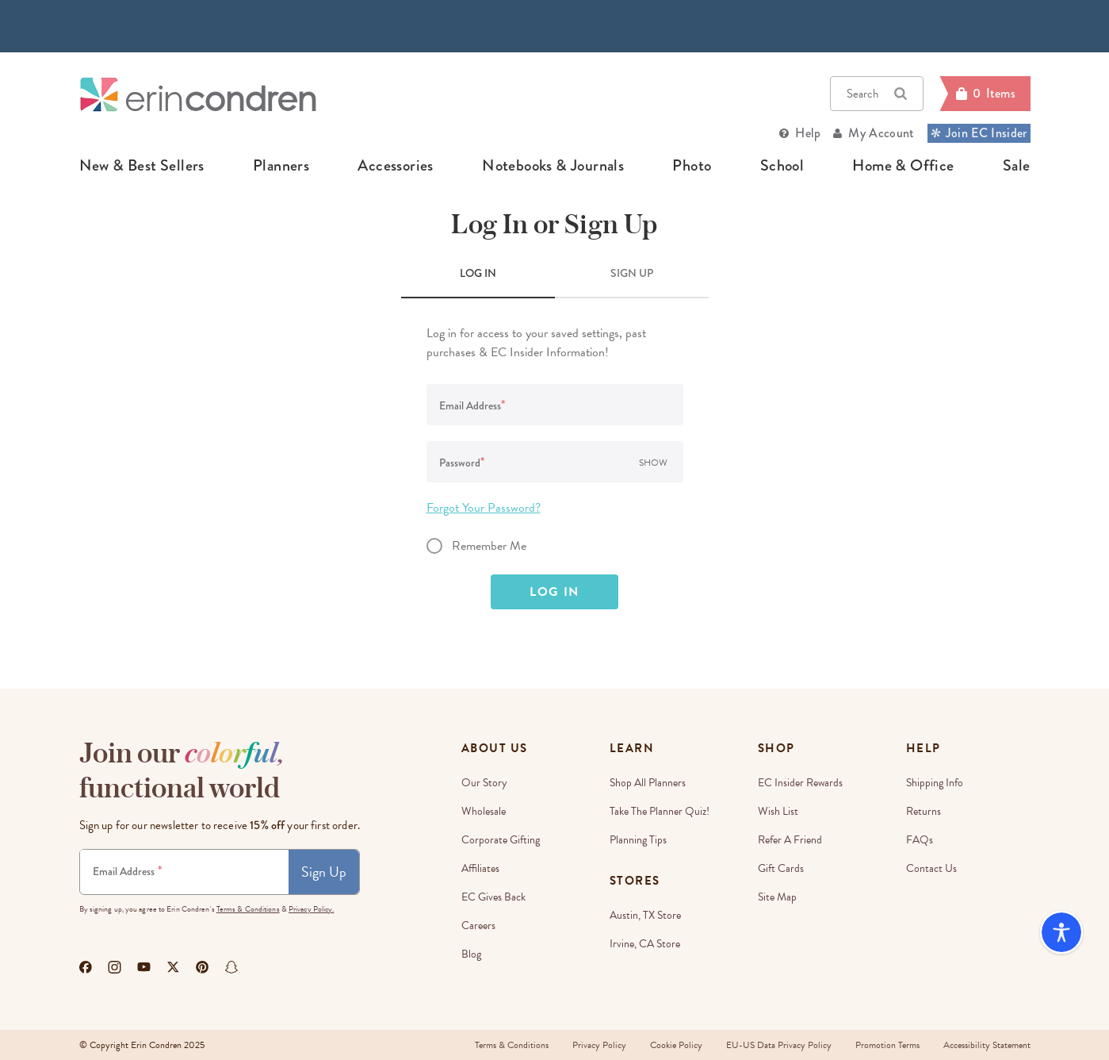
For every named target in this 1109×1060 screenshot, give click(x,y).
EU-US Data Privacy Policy (779, 1045)
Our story (484, 782)
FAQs (919, 839)
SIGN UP (631, 273)
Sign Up (323, 871)
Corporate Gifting (500, 839)
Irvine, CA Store (645, 943)
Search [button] (877, 93)
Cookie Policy (676, 1045)
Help (807, 133)
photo (691, 166)
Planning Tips (638, 839)
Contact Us (931, 868)
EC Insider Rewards (800, 782)
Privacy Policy (599, 1045)
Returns (923, 811)
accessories (395, 166)
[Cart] (984, 93)
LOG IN (478, 273)
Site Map (777, 897)
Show (653, 462)
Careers (478, 925)
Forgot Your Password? (483, 507)
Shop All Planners (648, 782)
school (782, 166)
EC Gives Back (493, 897)
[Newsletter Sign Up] (184, 872)
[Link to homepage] (198, 94)
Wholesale (483, 811)
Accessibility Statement (987, 1045)
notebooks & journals (553, 166)
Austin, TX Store (645, 915)
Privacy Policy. (312, 909)
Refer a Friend (790, 839)
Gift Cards (781, 868)
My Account (881, 133)
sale (1017, 166)
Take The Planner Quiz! (659, 811)
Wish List (778, 811)
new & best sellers (142, 166)
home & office (903, 166)
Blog (471, 954)
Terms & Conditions (248, 909)
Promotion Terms (887, 1045)
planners (281, 166)
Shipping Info (934, 782)
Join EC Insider (979, 133)
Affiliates (480, 868)
